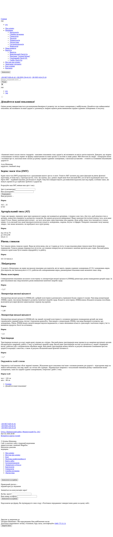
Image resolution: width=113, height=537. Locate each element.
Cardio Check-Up (16, 60)
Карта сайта (9, 461)
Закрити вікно (6, 526)
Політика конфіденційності (15, 459)
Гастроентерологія (17, 44)
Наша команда (10, 48)
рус (6, 25)
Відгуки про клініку (12, 62)
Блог (7, 457)
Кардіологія (14, 32)
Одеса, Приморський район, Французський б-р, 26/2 (20, 432)
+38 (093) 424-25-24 (8, 428)
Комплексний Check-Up (19, 54)
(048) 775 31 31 (60, 523)
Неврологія (14, 46)
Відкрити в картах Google (10, 436)
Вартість (8, 50)
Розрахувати (6, 194)
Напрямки (9, 30)
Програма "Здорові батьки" (20, 56)
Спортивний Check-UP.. (19, 58)
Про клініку (9, 28)
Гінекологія (14, 36)
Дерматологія (15, 40)
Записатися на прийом (9, 480)
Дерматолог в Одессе (13, 465)
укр (6, 93)
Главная (4, 19)
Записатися (6, 72)
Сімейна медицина (17, 34)
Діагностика (14, 42)
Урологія (13, 38)
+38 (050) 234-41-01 (8, 426)
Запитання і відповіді (13, 64)
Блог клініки (10, 66)
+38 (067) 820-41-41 (8, 424)
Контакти (8, 68)
